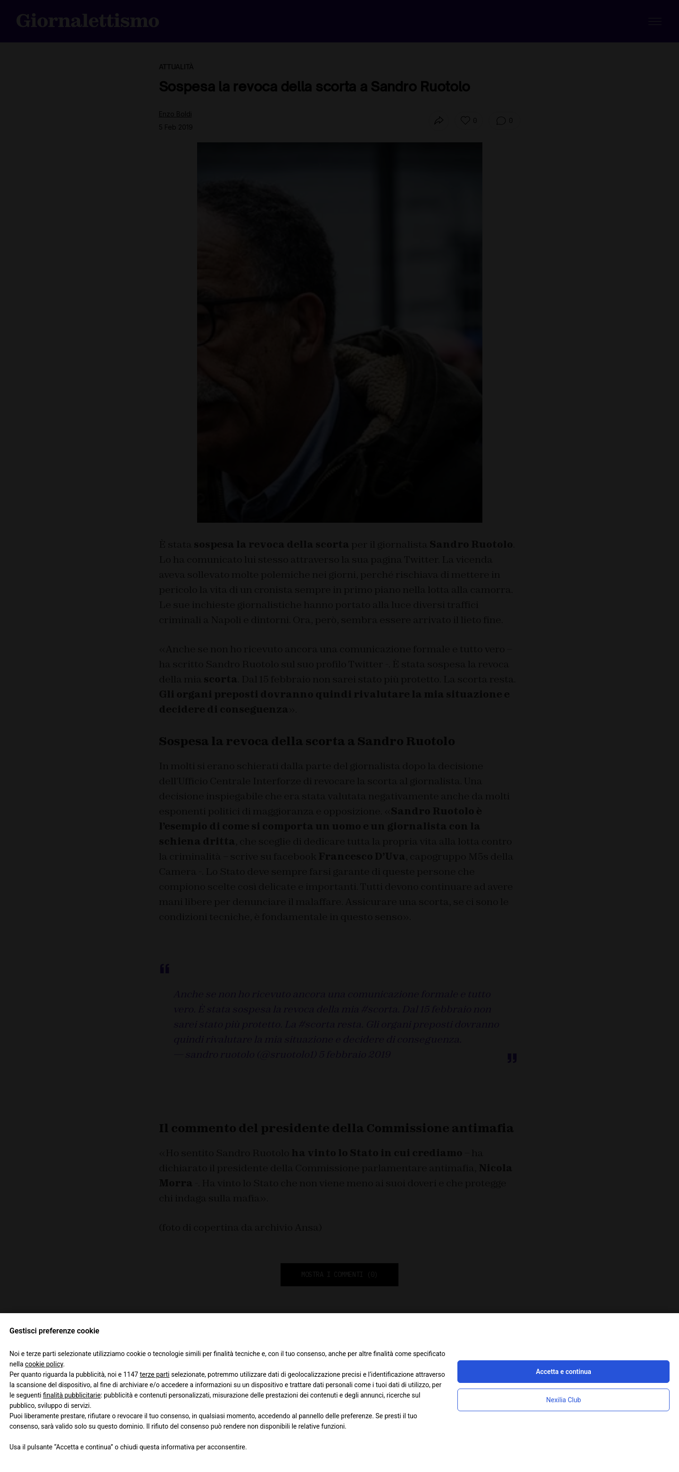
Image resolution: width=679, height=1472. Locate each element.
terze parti (154, 1374)
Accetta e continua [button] (563, 1371)
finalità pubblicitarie (71, 1395)
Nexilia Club (563, 1400)
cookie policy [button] (44, 1364)
